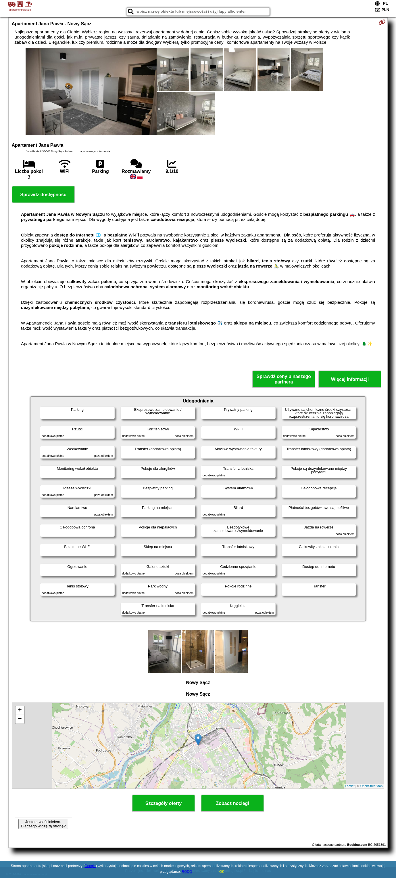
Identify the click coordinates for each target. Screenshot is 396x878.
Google (90, 866)
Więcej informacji (350, 379)
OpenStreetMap (371, 786)
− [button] (20, 719)
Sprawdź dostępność (43, 194)
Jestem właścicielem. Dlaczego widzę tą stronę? (43, 824)
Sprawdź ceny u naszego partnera (284, 379)
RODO (187, 872)
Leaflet (350, 786)
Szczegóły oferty (163, 803)
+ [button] (20, 710)
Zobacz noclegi (232, 803)
